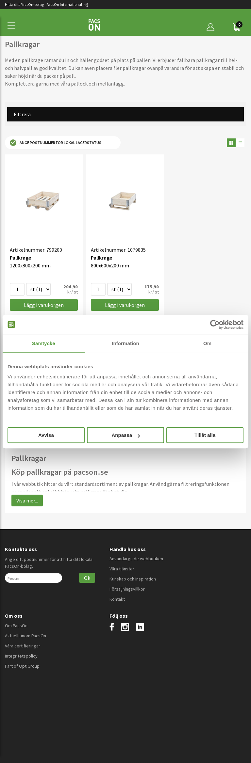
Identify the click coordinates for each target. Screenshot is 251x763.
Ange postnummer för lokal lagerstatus (55, 142)
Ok (87, 578)
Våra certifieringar (22, 646)
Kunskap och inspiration (132, 579)
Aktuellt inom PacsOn (25, 636)
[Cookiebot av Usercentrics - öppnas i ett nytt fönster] (214, 324)
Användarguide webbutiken (136, 559)
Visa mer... (27, 500)
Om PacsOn (16, 625)
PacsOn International (67, 4)
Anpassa (125, 435)
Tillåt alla (204, 435)
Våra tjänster (121, 569)
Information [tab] (125, 343)
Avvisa (46, 435)
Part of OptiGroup (22, 666)
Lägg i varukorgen (44, 305)
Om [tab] (207, 343)
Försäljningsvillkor (127, 589)
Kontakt (117, 599)
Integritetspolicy (21, 656)
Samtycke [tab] (43, 343)
